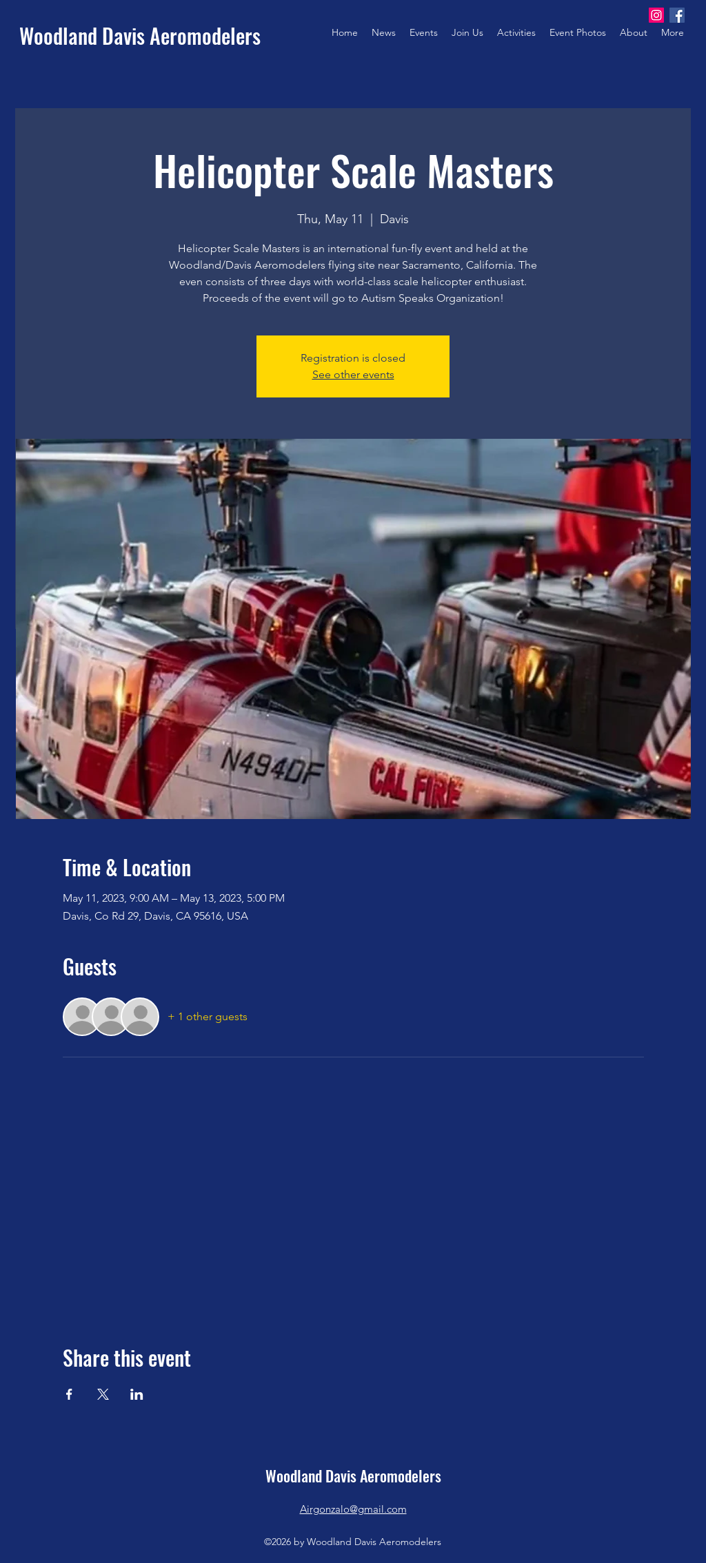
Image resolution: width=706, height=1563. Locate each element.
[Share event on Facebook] (69, 1394)
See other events (353, 374)
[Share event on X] (103, 1394)
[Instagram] (656, 15)
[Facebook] (677, 15)
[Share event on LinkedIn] (136, 1394)
